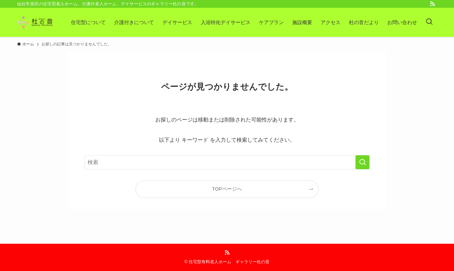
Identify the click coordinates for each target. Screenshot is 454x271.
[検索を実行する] (362, 162)
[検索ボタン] (429, 22)
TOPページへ (227, 189)
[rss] (432, 4)
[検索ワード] (227, 162)
